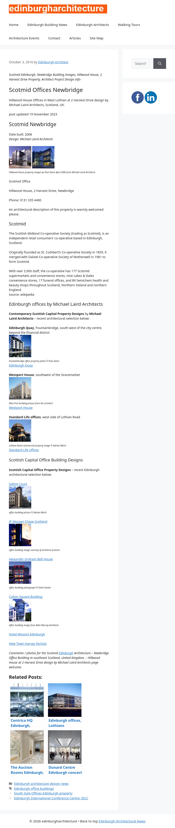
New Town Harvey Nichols (28, 643)
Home (14, 24)
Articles (75, 38)
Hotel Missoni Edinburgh (27, 634)
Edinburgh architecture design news (41, 783)
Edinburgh (66, 653)
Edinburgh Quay (21, 365)
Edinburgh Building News (47, 24)
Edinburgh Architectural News (122, 821)
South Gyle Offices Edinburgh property (43, 793)
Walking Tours (129, 24)
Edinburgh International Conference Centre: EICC (51, 798)
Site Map (96, 38)
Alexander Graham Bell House (31, 559)
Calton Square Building (25, 596)
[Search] (159, 63)
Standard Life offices (24, 450)
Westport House (21, 408)
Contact (54, 38)
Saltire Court (18, 484)
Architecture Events (24, 38)
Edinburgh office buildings (34, 788)
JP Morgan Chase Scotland (28, 521)
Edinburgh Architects (92, 24)
